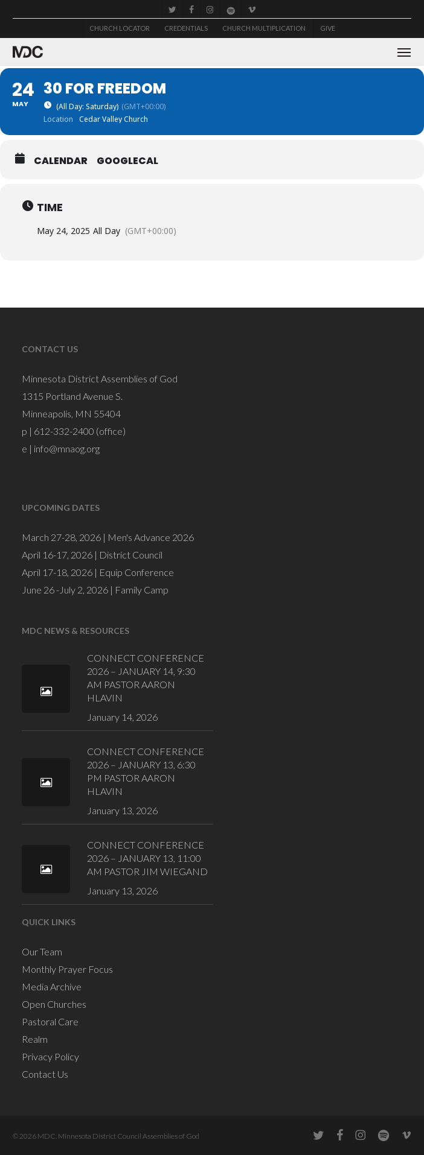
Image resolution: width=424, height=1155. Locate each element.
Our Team (42, 951)
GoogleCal (127, 161)
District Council (130, 554)
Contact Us (45, 1074)
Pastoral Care (50, 1021)
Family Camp (142, 589)
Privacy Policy (50, 1056)
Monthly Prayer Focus (67, 969)
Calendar (61, 161)
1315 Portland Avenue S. (72, 396)
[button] (404, 52)
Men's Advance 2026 (151, 537)
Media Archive (52, 986)
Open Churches (54, 1004)
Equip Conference (136, 572)
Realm (35, 1039)
